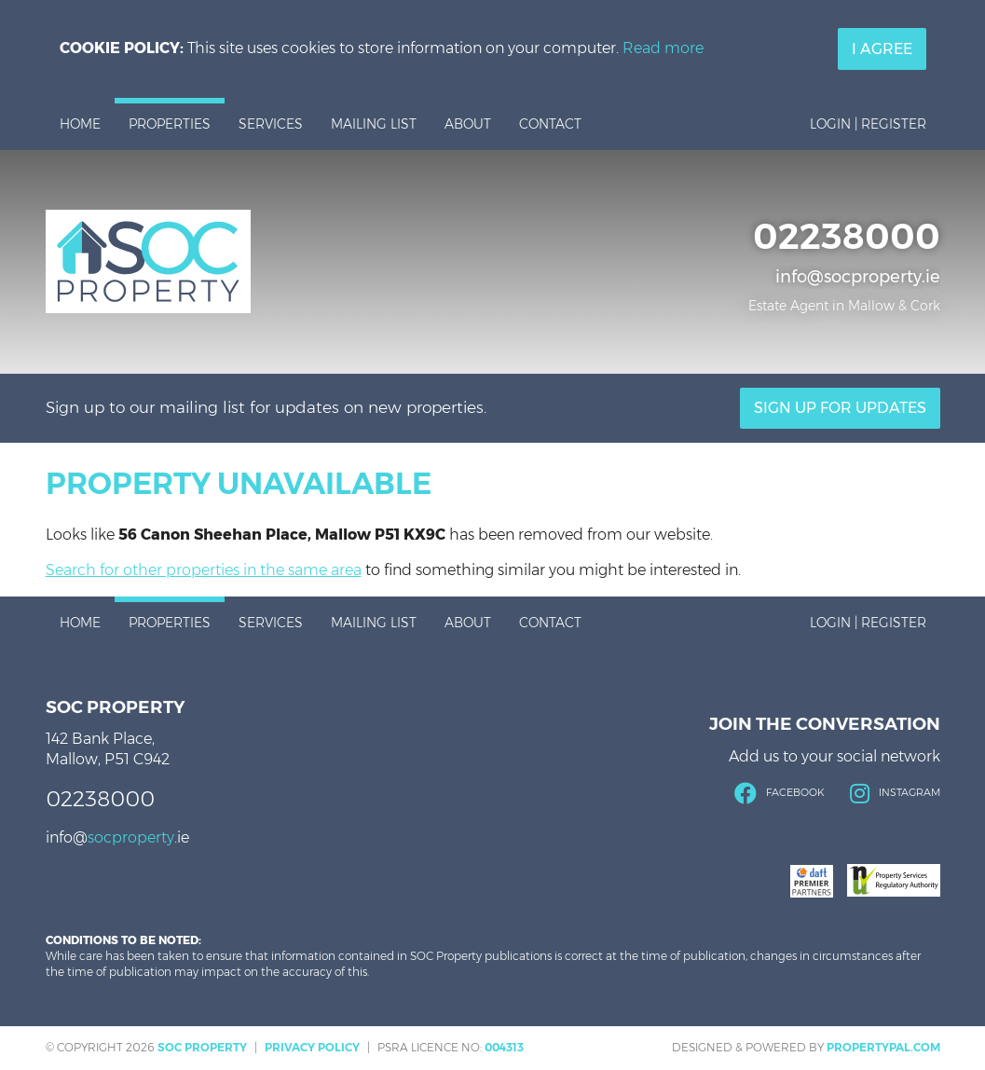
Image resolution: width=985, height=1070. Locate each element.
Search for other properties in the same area (204, 570)
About (468, 124)
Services (271, 124)
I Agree (882, 49)
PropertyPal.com (883, 1047)
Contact (550, 124)
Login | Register (868, 124)
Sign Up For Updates (840, 408)
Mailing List (374, 124)
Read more (663, 48)
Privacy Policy (312, 1047)
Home (80, 124)
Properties (170, 124)
